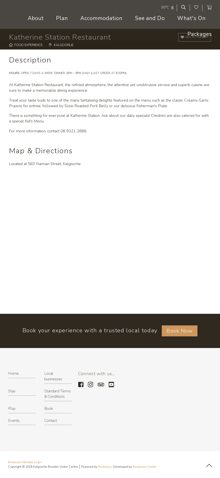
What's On (191, 18)
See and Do (150, 18)
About (36, 18)
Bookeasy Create (144, 467)
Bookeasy (105, 467)
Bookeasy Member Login (24, 462)
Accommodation (101, 18)
